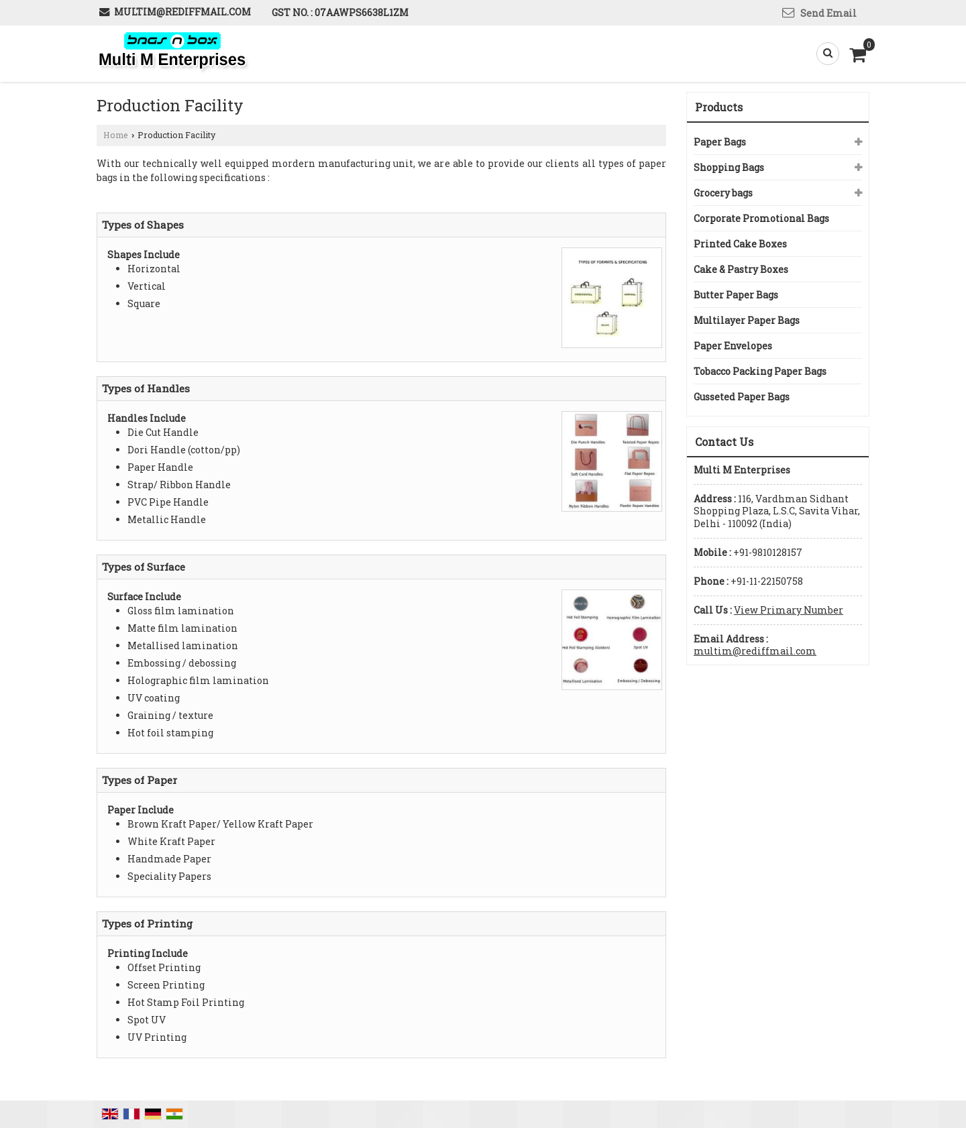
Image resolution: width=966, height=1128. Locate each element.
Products (719, 107)
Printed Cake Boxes (740, 243)
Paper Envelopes (733, 345)
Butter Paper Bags (736, 294)
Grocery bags (723, 192)
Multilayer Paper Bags (747, 320)
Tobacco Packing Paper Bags (760, 371)
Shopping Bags (729, 167)
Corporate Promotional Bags (761, 218)
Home (115, 134)
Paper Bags (720, 141)
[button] (788, 610)
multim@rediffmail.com (182, 11)
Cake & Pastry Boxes (741, 269)
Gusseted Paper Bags (742, 396)
